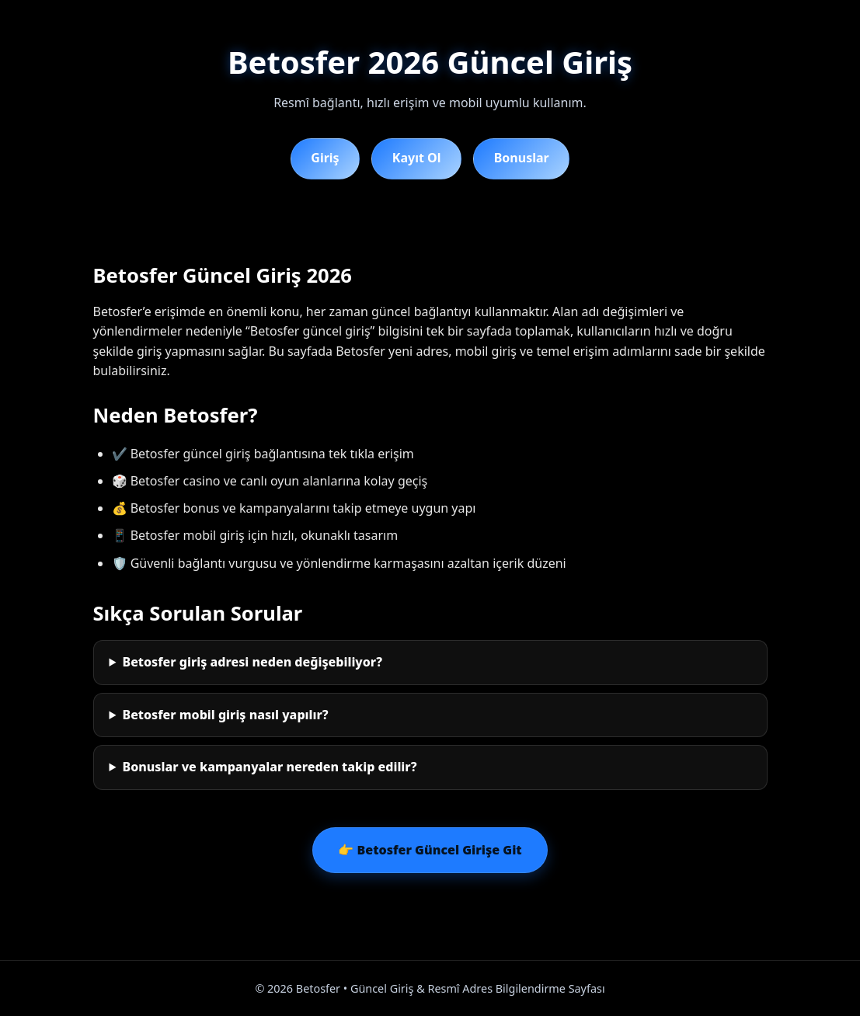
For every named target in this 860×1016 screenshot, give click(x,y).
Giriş (325, 157)
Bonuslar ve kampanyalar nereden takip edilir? (269, 766)
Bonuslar (521, 157)
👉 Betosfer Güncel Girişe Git (429, 849)
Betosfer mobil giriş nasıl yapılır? (225, 714)
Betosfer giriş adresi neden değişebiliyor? (252, 661)
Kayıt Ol (416, 157)
